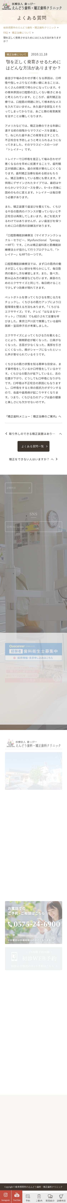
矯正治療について (16, 54)
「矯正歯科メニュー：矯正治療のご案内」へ (33, 416)
